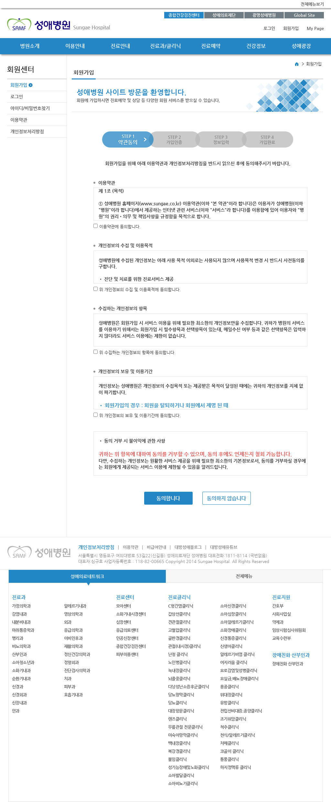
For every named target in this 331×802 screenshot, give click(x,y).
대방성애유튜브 (223, 547)
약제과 (277, 622)
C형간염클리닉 (180, 605)
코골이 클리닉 (232, 751)
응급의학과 (73, 630)
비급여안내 (156, 547)
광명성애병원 (264, 15)
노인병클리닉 (179, 662)
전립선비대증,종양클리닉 (241, 710)
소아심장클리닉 (233, 614)
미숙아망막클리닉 (183, 735)
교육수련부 (281, 638)
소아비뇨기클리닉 (183, 783)
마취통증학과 (23, 630)
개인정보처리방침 (27, 131)
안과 (15, 710)
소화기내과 (21, 670)
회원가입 (291, 28)
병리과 (17, 638)
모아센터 (123, 605)
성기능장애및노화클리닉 (188, 767)
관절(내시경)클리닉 (184, 646)
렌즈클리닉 (177, 718)
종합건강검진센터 (183, 15)
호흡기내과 (73, 694)
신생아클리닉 (231, 646)
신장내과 (19, 702)
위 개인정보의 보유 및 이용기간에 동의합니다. (140, 415)
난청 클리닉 (178, 654)
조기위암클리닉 (233, 718)
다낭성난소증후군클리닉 (188, 686)
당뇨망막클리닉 (181, 694)
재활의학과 (73, 646)
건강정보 (256, 46)
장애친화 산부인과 (287, 663)
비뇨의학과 (21, 646)
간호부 (277, 605)
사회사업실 (281, 614)
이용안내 (75, 46)
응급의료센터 (127, 630)
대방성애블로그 (188, 547)
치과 (67, 678)
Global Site (304, 15)
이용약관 (18, 119)
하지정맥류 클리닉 (235, 767)
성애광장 (301, 46)
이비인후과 (73, 638)
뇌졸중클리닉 (179, 678)
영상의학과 (73, 614)
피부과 (69, 686)
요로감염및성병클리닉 (238, 670)
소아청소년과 (23, 662)
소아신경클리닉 (233, 605)
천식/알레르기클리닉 (237, 735)
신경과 (17, 686)
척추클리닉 (229, 727)
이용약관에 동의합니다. (120, 226)
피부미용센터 (127, 654)
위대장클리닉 (231, 694)
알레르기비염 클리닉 (237, 654)
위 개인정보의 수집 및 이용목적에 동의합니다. (140, 289)
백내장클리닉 (179, 743)
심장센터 (123, 622)
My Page (315, 28)
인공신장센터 (127, 638)
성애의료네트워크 (87, 576)
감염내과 (19, 614)
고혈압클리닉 (179, 630)
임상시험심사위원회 (289, 630)
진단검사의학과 (77, 670)
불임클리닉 (177, 759)
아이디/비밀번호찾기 (30, 108)
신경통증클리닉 (233, 638)
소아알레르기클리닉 (237, 622)
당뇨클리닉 (177, 702)
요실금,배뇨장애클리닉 (239, 678)
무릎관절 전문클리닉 (185, 727)
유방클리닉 (229, 702)
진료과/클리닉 (165, 46)
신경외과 (19, 694)
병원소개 (29, 46)
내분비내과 (21, 622)
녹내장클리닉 (179, 670)
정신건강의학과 (77, 654)
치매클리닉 (229, 743)
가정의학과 (21, 605)
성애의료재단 (224, 15)
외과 (67, 622)
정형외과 (71, 662)
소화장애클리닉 (233, 630)
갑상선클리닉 (179, 614)
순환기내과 (21, 678)
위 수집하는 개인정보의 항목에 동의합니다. (137, 352)
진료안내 (120, 46)
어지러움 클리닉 (233, 662)
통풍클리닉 (229, 759)
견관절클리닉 (179, 622)
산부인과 (19, 654)
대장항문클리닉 (181, 710)
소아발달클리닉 (181, 775)
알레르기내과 (75, 605)
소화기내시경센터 (131, 614)
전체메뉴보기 (312, 4)
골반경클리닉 (179, 638)
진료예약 (210, 46)
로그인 (269, 28)
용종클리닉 (229, 686)
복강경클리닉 (179, 751)
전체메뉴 (244, 576)
